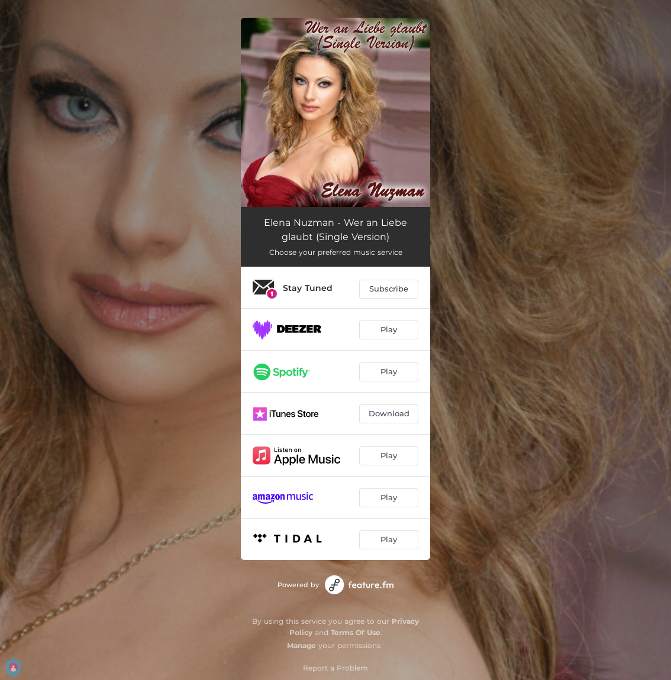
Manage (301, 645)
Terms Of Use (355, 632)
